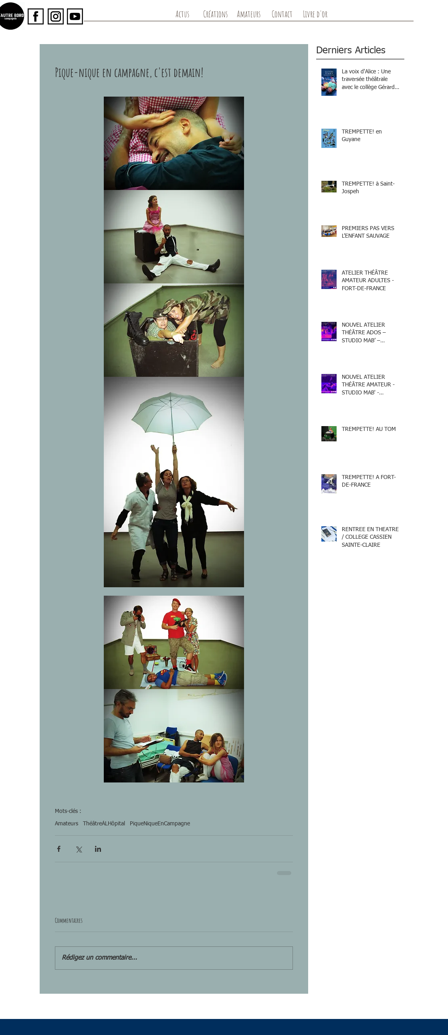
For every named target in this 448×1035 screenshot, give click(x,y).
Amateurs (66, 824)
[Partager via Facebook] (59, 849)
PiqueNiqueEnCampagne (160, 824)
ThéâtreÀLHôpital (104, 824)
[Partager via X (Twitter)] (78, 849)
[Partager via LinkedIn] (98, 849)
